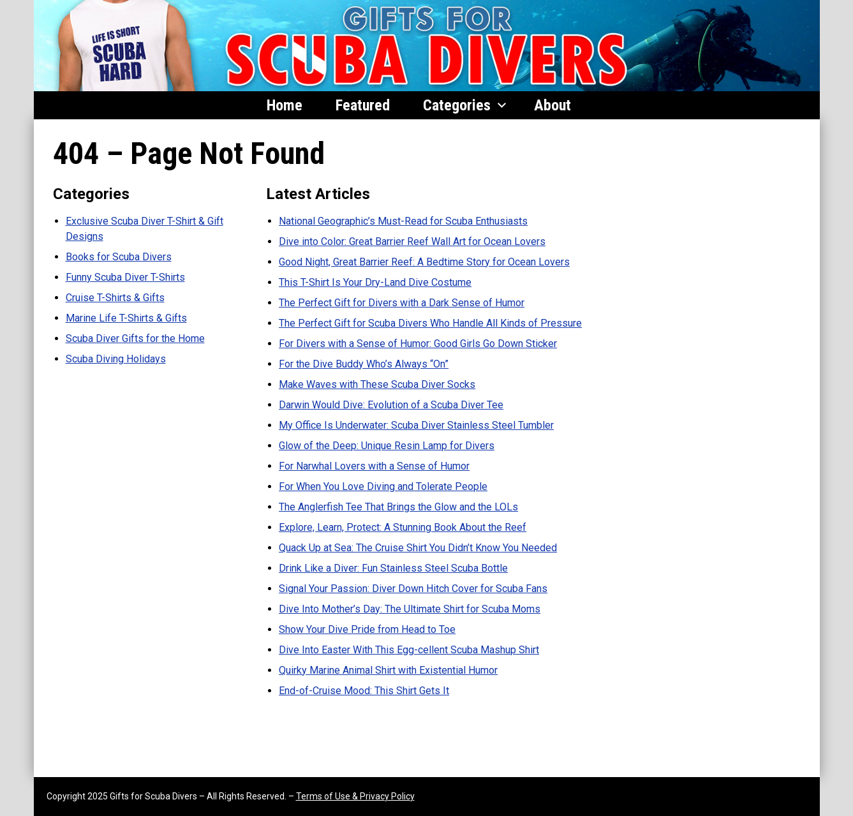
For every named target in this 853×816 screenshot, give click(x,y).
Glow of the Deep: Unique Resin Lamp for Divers (386, 446)
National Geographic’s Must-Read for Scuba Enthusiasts (403, 221)
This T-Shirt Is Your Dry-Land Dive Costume (375, 282)
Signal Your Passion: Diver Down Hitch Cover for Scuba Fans (413, 588)
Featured (363, 105)
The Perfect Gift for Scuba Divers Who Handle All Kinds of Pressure (430, 323)
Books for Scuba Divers (119, 257)
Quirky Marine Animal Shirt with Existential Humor (388, 670)
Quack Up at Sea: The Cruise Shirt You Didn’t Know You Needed (418, 548)
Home (284, 105)
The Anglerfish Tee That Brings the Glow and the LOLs (398, 507)
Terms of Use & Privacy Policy (355, 796)
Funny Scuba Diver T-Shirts (125, 277)
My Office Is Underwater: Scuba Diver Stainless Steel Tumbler (416, 425)
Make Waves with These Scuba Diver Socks (377, 384)
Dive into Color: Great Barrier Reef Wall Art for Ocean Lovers (412, 241)
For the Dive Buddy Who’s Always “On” (364, 364)
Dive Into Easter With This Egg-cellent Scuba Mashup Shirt (409, 650)
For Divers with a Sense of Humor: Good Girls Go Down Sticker (418, 344)
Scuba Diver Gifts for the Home (135, 338)
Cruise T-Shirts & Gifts (115, 298)
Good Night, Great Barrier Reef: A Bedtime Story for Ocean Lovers (424, 262)
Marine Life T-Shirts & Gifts (126, 318)
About (552, 105)
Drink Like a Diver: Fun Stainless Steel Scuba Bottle (393, 568)
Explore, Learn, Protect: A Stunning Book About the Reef (402, 527)
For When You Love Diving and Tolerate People (383, 486)
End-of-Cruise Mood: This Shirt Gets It (364, 691)
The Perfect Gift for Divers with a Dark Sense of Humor (401, 303)
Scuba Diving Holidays (116, 359)
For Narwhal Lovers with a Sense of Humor (374, 466)
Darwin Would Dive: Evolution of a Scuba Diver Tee (391, 405)
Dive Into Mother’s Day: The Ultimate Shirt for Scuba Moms (409, 609)
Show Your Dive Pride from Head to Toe (367, 629)
